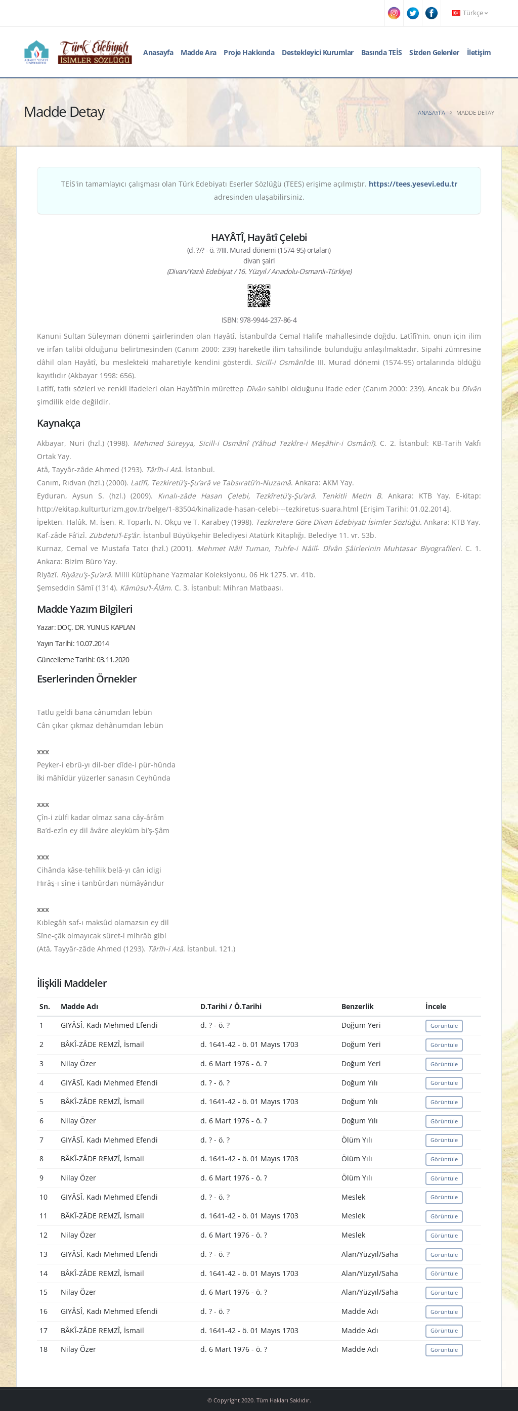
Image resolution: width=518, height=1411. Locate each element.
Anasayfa (158, 52)
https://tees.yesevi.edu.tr (413, 184)
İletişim (479, 52)
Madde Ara (199, 52)
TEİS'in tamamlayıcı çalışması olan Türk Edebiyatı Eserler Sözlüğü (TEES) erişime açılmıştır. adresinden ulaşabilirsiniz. (259, 190)
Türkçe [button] (470, 13)
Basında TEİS (381, 52)
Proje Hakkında (249, 52)
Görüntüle (444, 1025)
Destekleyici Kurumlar (318, 52)
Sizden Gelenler (434, 52)
